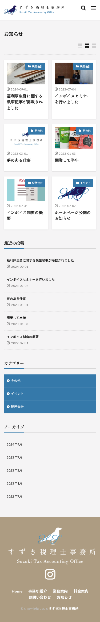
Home (17, 591)
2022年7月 (14, 496)
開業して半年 (67, 160)
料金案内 (81, 591)
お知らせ (64, 597)
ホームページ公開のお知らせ (73, 215)
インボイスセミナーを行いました (73, 99)
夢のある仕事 (19, 160)
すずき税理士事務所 (64, 609)
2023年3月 (14, 470)
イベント (85, 182)
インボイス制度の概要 (25, 215)
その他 (39, 130)
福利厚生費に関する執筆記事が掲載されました (25, 102)
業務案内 (60, 591)
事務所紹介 (37, 591)
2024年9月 (14, 444)
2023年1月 (14, 483)
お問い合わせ (40, 597)
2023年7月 (14, 457)
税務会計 (37, 66)
